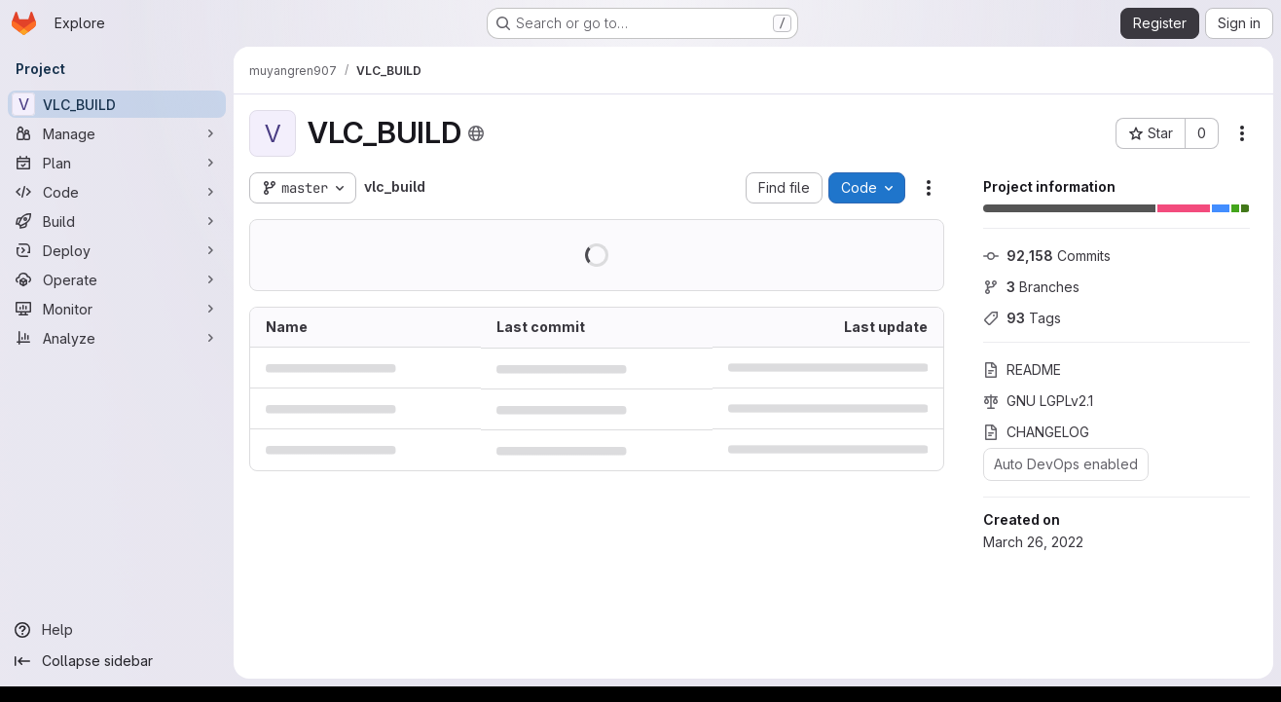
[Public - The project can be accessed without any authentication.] (476, 133)
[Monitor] (117, 308)
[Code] (117, 191)
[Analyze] (117, 337)
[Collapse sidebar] (117, 661)
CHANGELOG (1036, 432)
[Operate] (117, 279)
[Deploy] (117, 250)
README (1022, 369)
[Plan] (117, 162)
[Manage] (117, 133)
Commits (1047, 255)
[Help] (117, 630)
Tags (1022, 318)
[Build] (117, 221)
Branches (1031, 286)
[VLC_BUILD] (117, 104)
